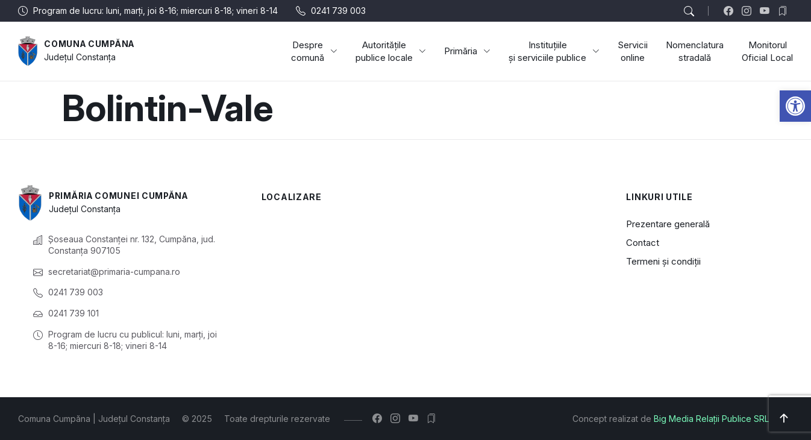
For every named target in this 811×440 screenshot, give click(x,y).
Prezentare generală (668, 224)
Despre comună (314, 51)
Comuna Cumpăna (91, 44)
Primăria (467, 51)
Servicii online (633, 51)
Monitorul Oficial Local (767, 51)
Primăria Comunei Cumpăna (121, 196)
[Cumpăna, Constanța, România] (425, 275)
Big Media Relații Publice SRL (711, 418)
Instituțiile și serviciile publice (554, 51)
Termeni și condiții (663, 261)
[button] (795, 106)
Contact (642, 242)
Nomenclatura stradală (695, 51)
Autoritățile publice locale (390, 51)
